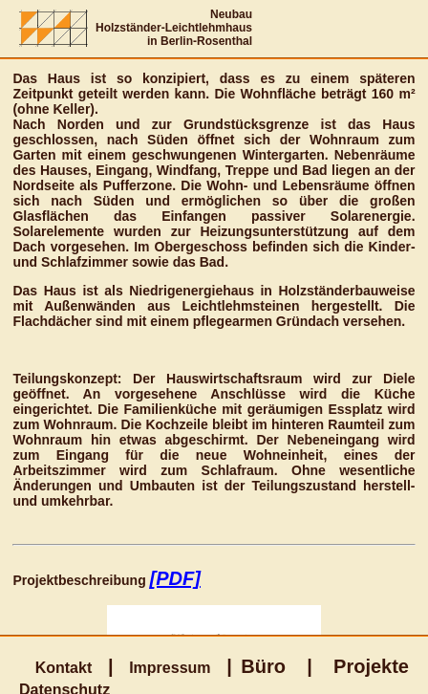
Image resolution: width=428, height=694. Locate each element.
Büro (263, 666)
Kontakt (64, 668)
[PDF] (175, 578)
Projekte (371, 666)
